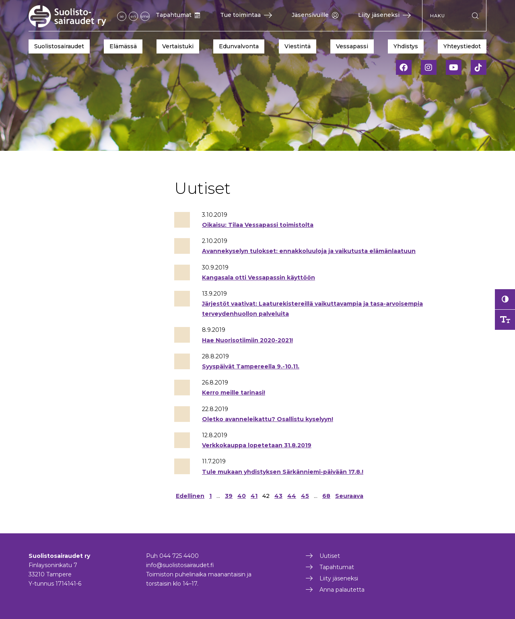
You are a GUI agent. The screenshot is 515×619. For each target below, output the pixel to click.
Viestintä (297, 46)
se (122, 16)
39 (229, 496)
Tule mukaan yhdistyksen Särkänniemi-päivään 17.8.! (282, 471)
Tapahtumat (178, 15)
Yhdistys (405, 46)
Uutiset (329, 555)
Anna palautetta (342, 589)
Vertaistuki (178, 46)
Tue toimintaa (246, 15)
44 (291, 496)
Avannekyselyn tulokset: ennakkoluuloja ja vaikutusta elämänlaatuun (309, 251)
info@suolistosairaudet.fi (180, 565)
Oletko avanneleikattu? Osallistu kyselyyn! (267, 419)
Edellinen (190, 496)
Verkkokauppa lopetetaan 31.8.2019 (256, 445)
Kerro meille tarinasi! (233, 392)
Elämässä (123, 46)
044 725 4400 (179, 555)
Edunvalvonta (239, 46)
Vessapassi (352, 46)
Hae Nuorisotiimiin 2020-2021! (247, 340)
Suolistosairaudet (59, 46)
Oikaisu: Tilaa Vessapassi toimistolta (257, 224)
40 (241, 496)
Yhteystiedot (462, 46)
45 (305, 496)
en (133, 16)
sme (145, 16)
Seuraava (349, 496)
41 (254, 496)
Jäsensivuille (315, 15)
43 (278, 496)
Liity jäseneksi (384, 15)
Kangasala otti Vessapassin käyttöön (258, 277)
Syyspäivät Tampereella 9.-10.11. (250, 366)
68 (326, 496)
